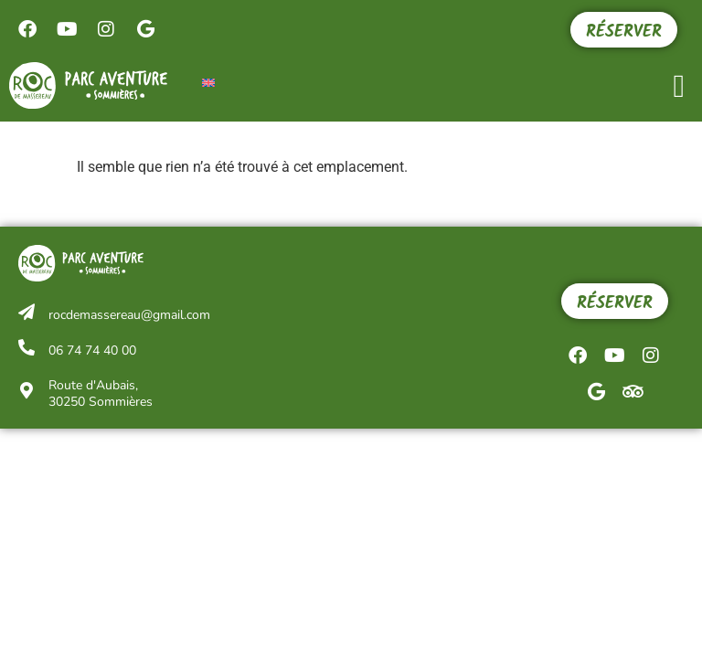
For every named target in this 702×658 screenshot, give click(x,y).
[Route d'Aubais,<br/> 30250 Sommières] (26, 390)
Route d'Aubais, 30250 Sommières (100, 393)
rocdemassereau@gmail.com (129, 315)
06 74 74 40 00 (92, 350)
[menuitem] (208, 81)
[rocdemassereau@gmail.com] (26, 311)
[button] (679, 86)
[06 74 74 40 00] (26, 347)
